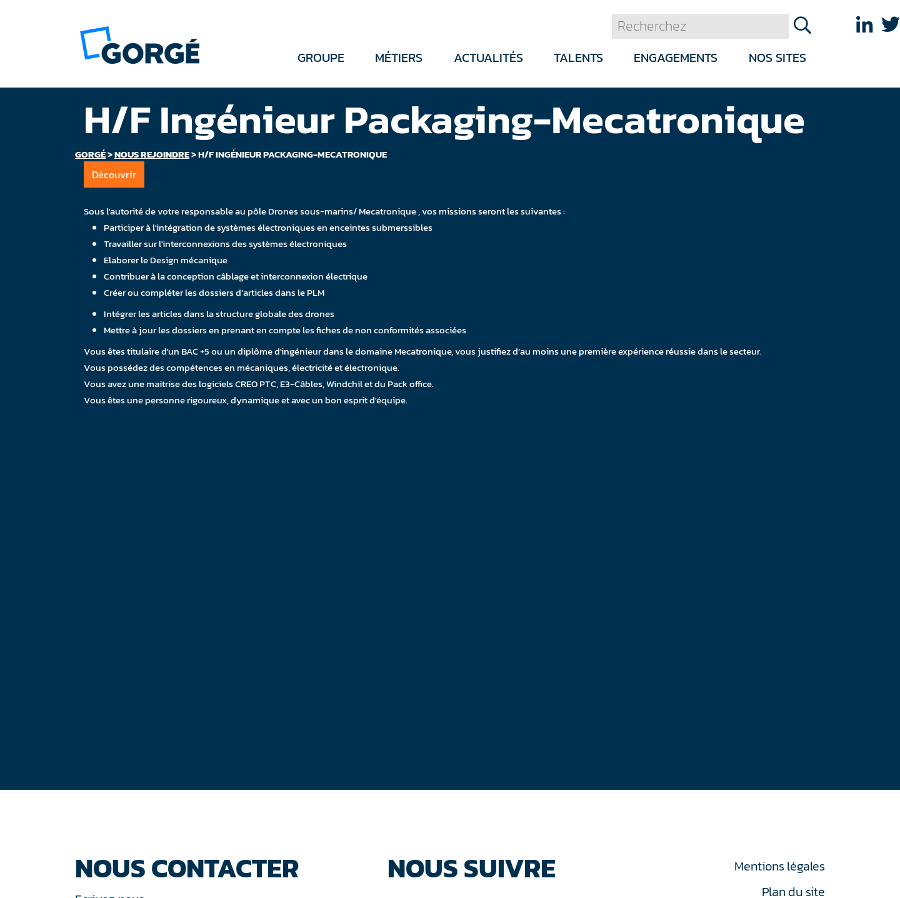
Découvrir (114, 174)
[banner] (139, 44)
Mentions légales (779, 866)
